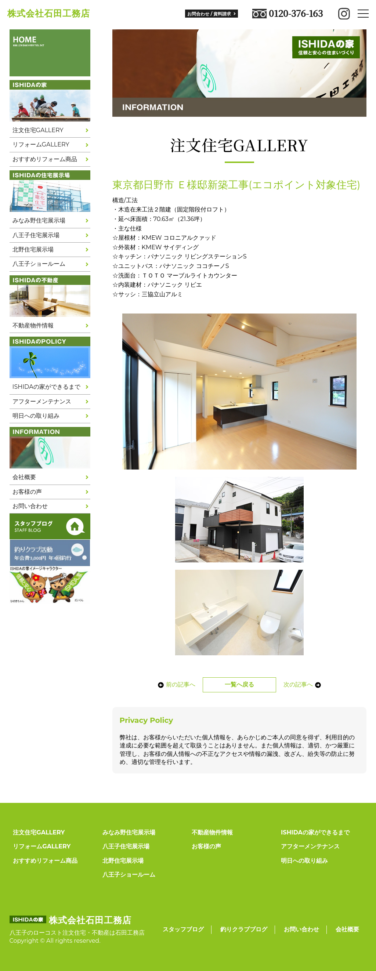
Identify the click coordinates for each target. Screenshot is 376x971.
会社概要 (24, 477)
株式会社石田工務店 (48, 13)
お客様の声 (27, 491)
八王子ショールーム (38, 263)
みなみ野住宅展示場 (38, 220)
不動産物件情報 (33, 325)
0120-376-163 (287, 13)
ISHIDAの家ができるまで (46, 386)
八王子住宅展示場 (35, 235)
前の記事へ (176, 684)
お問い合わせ (30, 506)
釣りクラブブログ (243, 929)
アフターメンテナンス (41, 401)
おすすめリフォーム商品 (44, 159)
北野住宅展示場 (33, 249)
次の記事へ (302, 684)
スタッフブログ (183, 929)
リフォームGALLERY (40, 144)
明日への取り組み (35, 415)
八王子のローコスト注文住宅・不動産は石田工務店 (77, 932)
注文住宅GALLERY (38, 130)
